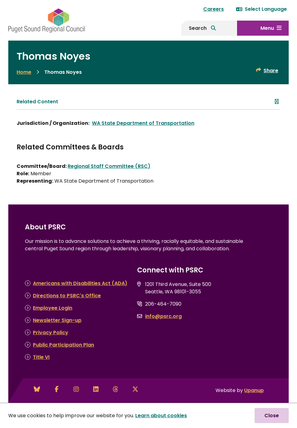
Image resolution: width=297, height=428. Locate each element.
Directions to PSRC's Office (67, 295)
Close (271, 415)
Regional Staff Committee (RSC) (109, 166)
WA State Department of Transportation (143, 123)
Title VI (41, 357)
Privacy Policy (50, 332)
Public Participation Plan (63, 344)
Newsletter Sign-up (57, 320)
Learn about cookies (161, 415)
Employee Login (52, 307)
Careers (213, 9)
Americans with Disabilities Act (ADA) (80, 283)
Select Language (261, 9)
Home (24, 72)
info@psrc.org (163, 316)
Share (270, 70)
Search (198, 28)
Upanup (254, 390)
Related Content (37, 101)
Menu (267, 28)
